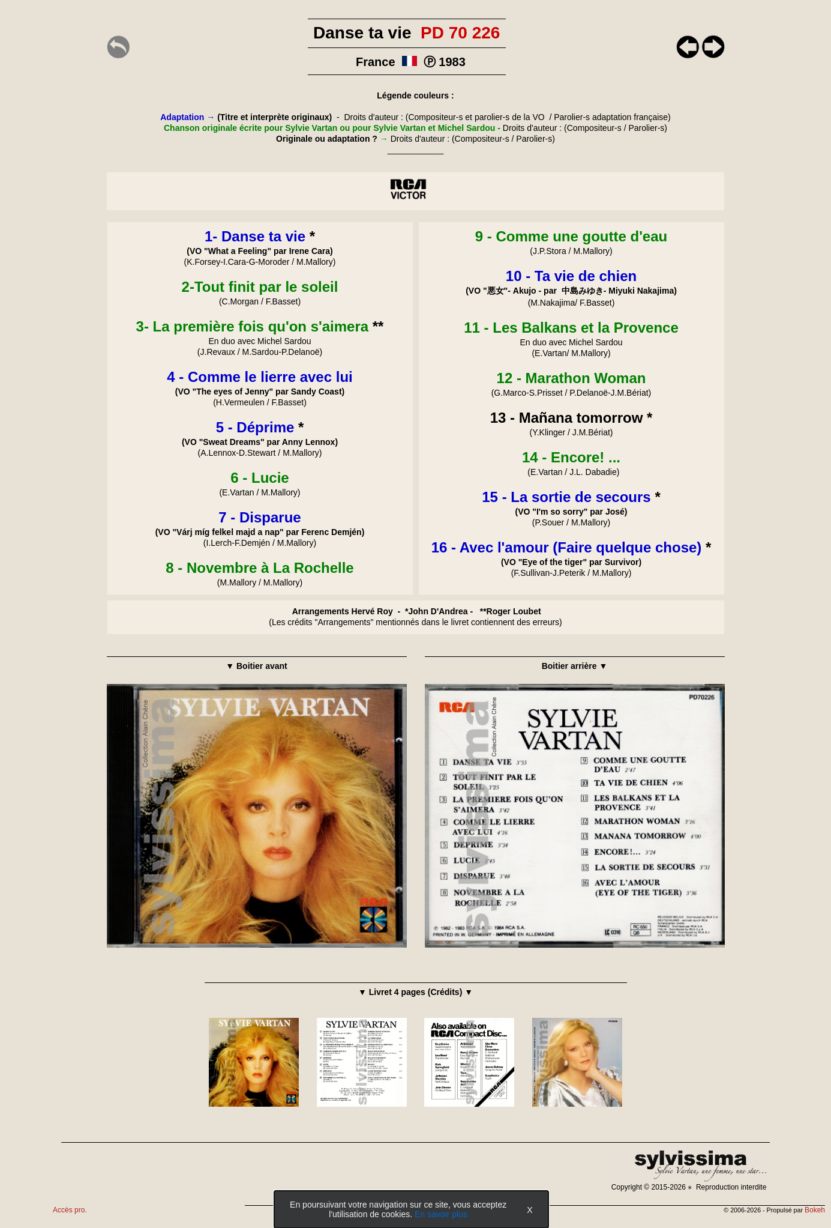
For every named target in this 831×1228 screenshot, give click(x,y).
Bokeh (815, 1210)
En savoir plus (441, 1214)
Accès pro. (70, 1210)
